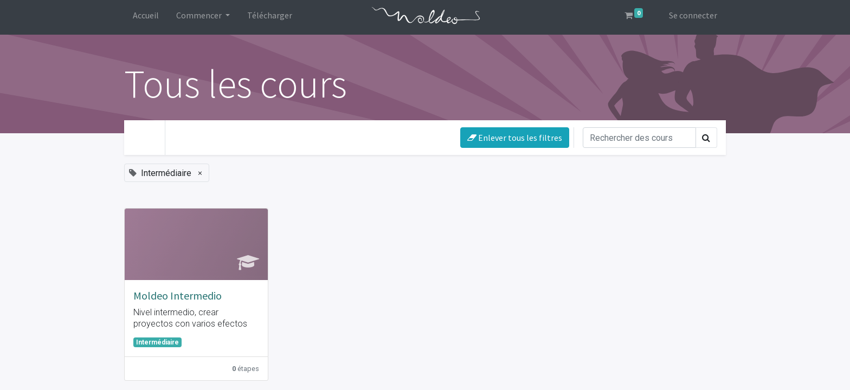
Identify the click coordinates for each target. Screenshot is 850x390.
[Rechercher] (639, 137)
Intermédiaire (157, 342)
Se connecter (693, 15)
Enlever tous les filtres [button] (514, 137)
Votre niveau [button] (206, 135)
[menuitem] (146, 17)
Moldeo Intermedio (177, 295)
